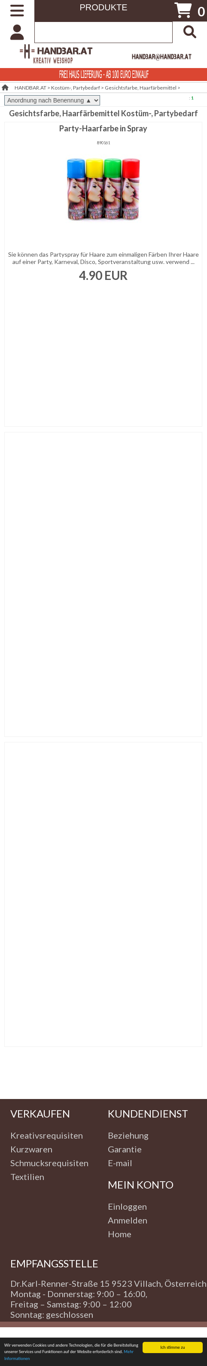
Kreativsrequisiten (46, 1135)
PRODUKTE (103, 7)
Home (119, 1234)
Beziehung (128, 1135)
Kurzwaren (31, 1149)
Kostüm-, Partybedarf (75, 87)
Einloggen (127, 1206)
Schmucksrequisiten (49, 1163)
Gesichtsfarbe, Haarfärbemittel (141, 87)
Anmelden (127, 1220)
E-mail (120, 1163)
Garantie (125, 1149)
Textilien (27, 1176)
